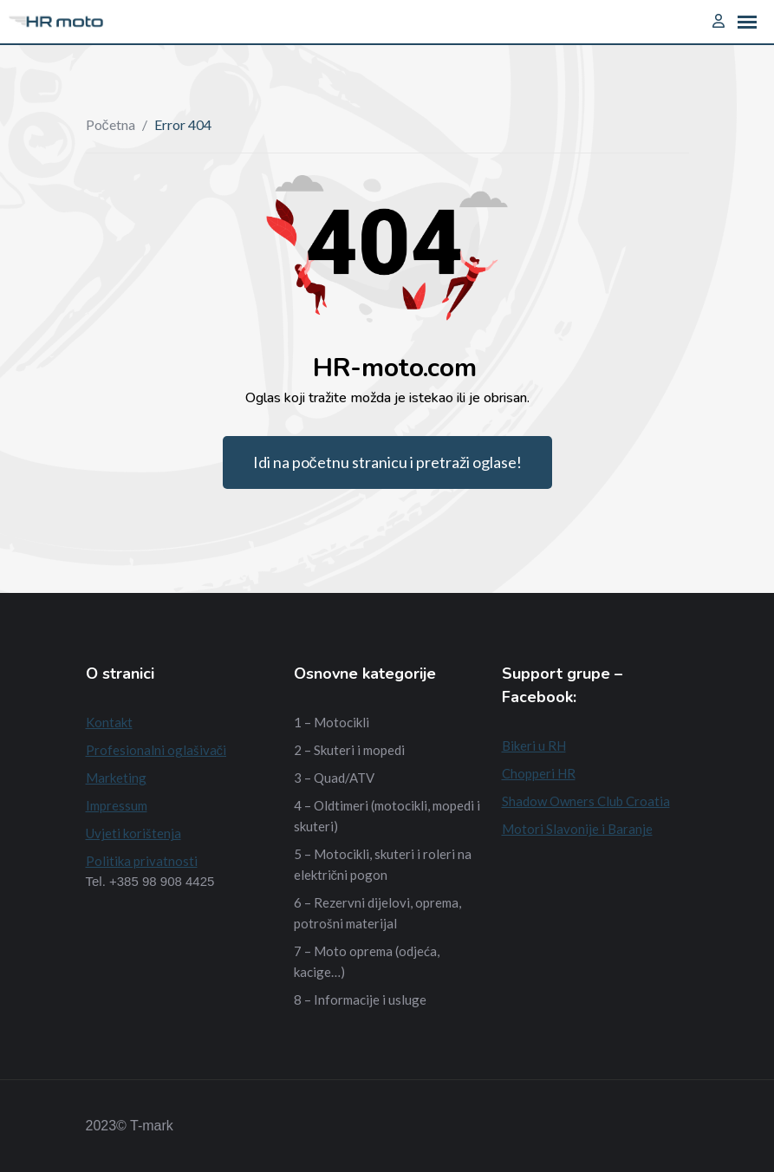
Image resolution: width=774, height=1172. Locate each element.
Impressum (116, 805)
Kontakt (109, 722)
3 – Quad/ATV (334, 777)
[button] (747, 22)
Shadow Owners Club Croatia (586, 801)
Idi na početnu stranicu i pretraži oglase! (387, 462)
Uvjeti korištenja (133, 833)
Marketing (116, 777)
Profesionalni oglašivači (156, 750)
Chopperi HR (539, 773)
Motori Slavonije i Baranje (577, 829)
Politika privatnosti (142, 861)
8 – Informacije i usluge (360, 999)
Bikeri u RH (534, 745)
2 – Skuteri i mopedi (349, 750)
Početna (110, 124)
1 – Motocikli (331, 722)
